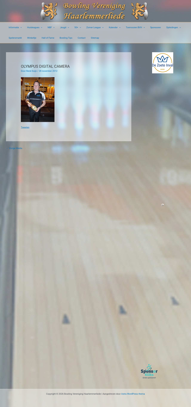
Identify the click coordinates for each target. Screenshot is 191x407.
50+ (73, 27)
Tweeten (25, 127)
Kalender (109, 27)
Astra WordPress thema (133, 394)
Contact (77, 38)
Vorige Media (14, 148)
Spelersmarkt (14, 38)
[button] (20, 27)
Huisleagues (33, 27)
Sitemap (90, 38)
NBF (49, 27)
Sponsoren (148, 27)
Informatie (14, 27)
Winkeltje (30, 38)
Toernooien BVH (128, 27)
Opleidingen (165, 27)
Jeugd (61, 27)
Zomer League (90, 27)
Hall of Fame (45, 38)
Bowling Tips (63, 38)
